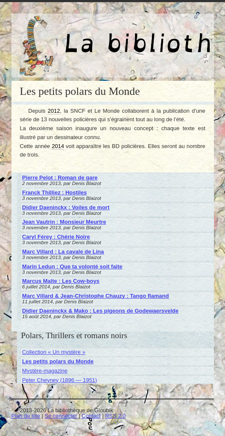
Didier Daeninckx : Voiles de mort (66, 207)
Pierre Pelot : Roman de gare (60, 177)
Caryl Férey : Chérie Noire (56, 237)
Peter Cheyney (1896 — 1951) (59, 380)
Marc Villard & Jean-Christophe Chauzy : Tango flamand (95, 296)
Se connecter (61, 416)
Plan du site (25, 416)
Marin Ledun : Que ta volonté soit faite (72, 266)
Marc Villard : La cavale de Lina (63, 251)
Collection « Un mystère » (53, 352)
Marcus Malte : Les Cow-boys (60, 281)
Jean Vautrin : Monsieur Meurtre (64, 222)
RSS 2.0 (115, 416)
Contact (91, 416)
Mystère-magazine (45, 371)
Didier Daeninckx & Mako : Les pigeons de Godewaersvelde (100, 311)
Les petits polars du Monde (57, 361)
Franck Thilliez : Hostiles (54, 192)
